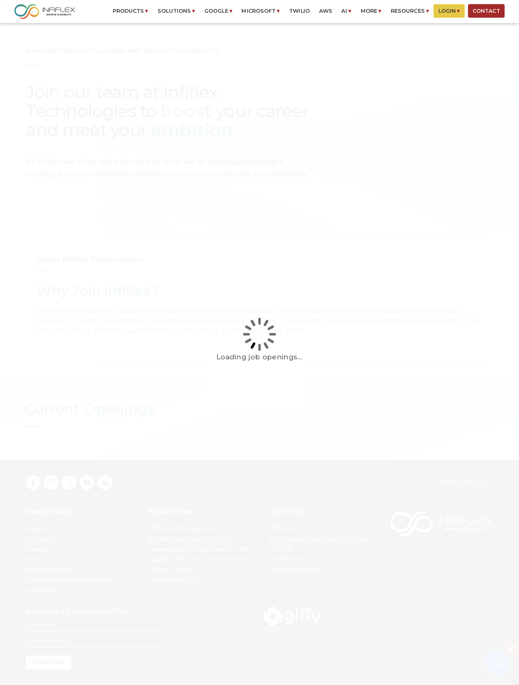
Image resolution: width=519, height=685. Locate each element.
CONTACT (486, 11)
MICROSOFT (260, 11)
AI (346, 11)
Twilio (299, 11)
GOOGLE (218, 11)
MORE (371, 11)
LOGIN (449, 11)
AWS (325, 11)
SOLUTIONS (176, 11)
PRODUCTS (130, 11)
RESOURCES (410, 11)
